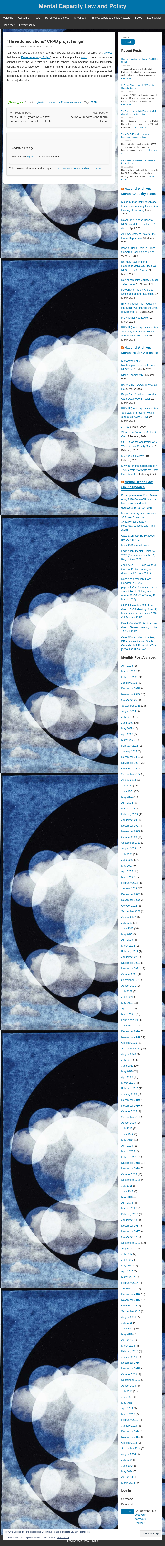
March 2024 (128, 808)
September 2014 (130, 1448)
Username (127, 1499)
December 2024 (130, 757)
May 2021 (127, 1002)
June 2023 (127, 860)
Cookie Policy (63, 1538)
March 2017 (128, 1277)
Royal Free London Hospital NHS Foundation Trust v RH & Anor (138, 224)
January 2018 (129, 1220)
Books (138, 17)
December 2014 (130, 1431)
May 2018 (127, 1197)
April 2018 (127, 1202)
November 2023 (130, 831)
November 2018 (130, 1168)
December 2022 (130, 894)
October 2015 (129, 1374)
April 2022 (127, 940)
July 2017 (126, 1254)
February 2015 (129, 1420)
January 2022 (129, 957)
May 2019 (127, 1140)
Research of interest (71, 102)
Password (127, 1504)
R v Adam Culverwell (133, 456)
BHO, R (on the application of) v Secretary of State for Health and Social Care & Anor (139, 331)
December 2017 (130, 1225)
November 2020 (130, 1037)
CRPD (93, 102)
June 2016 (127, 1328)
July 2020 (126, 1060)
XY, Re (125, 426)
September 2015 (130, 1380)
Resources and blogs (57, 17)
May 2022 (127, 934)
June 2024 (127, 791)
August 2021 (128, 985)
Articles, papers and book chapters (110, 17)
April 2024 (127, 802)
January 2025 (129, 751)
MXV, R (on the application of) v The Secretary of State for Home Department (139, 469)
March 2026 (128, 671)
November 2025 (130, 694)
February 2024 (129, 814)
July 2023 (126, 854)
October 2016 (129, 1305)
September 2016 (130, 1311)
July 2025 (126, 717)
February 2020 (129, 1088)
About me (23, 17)
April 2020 (127, 1077)
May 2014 (127, 1471)
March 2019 (128, 1151)
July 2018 (126, 1185)
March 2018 (128, 1208)
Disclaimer (8, 25)
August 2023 (128, 848)
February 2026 (129, 677)
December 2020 (130, 1031)
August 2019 (128, 1122)
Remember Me (147, 1510)
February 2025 (129, 745)
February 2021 (129, 1020)
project (108, 52)
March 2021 (128, 1014)
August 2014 (128, 1454)
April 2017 (127, 1271)
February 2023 (129, 883)
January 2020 (129, 1094)
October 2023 (129, 837)
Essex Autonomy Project (35, 57)
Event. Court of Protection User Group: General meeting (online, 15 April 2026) (139, 627)
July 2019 (126, 1128)
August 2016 (128, 1317)
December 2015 (130, 1362)
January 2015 (129, 1425)
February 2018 (129, 1214)
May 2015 (127, 1403)
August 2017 (128, 1248)
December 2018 (130, 1163)
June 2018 (127, 1191)
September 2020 (130, 1048)
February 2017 (129, 1282)
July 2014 (126, 1460)
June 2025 (127, 722)
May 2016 (127, 1334)
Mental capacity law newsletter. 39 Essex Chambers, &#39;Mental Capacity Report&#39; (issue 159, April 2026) (139, 521)
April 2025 (127, 734)
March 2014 (128, 1482)
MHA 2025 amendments (135, 545)
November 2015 (130, 1368)
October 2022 (129, 905)
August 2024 (128, 780)
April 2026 (127, 665)
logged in (32, 156)
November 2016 (130, 1300)
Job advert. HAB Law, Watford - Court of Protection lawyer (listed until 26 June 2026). (139, 569)
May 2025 (127, 728)
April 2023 (127, 871)
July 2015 (126, 1391)
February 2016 (129, 1351)
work (84, 57)
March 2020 (128, 1082)
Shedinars (80, 17)
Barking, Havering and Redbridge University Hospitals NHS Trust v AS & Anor (139, 266)
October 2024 (129, 768)
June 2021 (127, 997)
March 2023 (128, 877)
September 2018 (130, 1180)
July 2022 (126, 922)
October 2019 (129, 1111)
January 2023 (129, 888)
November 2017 (130, 1231)
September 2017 (130, 1242)
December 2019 (130, 1100)
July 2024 (126, 785)
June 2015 (127, 1397)
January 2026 (129, 682)
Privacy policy (27, 25)
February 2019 (129, 1157)
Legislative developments (47, 102)
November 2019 (130, 1105)
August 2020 (128, 1054)
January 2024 (129, 820)
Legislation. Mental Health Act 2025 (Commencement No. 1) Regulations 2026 (138, 555)
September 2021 (130, 980)
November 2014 (130, 1437)
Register (140, 1523)
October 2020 (129, 1042)
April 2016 (127, 1340)
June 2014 (127, 1465)
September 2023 (130, 842)
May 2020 (127, 1071)
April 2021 (127, 1008)
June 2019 (127, 1134)
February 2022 (129, 951)
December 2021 (130, 962)
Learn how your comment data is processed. (79, 168)
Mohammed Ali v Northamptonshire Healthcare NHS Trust (138, 365)
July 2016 (126, 1322)
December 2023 (130, 825)
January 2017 (129, 1288)
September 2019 (130, 1117)
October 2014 (129, 1442)
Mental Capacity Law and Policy (82, 6)
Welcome (7, 17)
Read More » (126, 78)
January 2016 (129, 1357)
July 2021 (126, 991)
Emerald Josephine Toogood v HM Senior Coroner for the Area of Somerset (139, 307)
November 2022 (130, 900)
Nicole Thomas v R (132, 375)
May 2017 (127, 1265)
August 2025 (128, 711)
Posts (37, 17)
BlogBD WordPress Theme (82, 1540)
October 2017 (129, 1237)
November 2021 (130, 968)
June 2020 (127, 1065)
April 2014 (127, 1477)
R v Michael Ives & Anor (135, 317)
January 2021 (129, 1025)
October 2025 (129, 700)
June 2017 (127, 1260)
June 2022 (127, 928)
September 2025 (130, 705)
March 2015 (128, 1414)
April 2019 (127, 1145)
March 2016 (128, 1345)
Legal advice (154, 17)
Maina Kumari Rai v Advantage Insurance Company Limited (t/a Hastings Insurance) (139, 206)
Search (128, 42)
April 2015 (127, 1408)
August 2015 (128, 1385)
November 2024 (130, 762)
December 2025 (130, 688)
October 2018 (129, 1174)
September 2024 (130, 774)
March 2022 (128, 945)
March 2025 (128, 740)
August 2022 (128, 917)
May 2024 (127, 797)
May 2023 (127, 865)
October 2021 (129, 974)
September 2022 (130, 911)
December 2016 (130, 1294)
